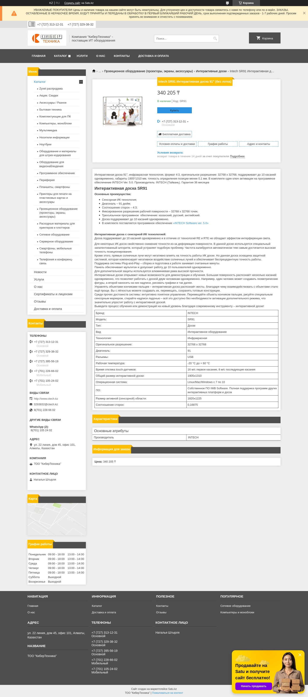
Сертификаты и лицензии (53, 294)
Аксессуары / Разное (52, 102)
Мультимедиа (48, 130)
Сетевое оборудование (54, 234)
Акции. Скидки (48, 95)
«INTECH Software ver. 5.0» (191, 223)
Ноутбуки (45, 144)
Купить (174, 110)
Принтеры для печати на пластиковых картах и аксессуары (55, 197)
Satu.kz (172, 689)
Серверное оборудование (56, 241)
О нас (100, 56)
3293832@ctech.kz (46, 404)
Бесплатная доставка (176, 134)
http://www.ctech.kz (46, 398)
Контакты (122, 56)
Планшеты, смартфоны (54, 187)
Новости (40, 272)
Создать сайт (72, 3)
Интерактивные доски (211, 71)
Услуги (82, 56)
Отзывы (40, 301)
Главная (38, 56)
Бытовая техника (50, 109)
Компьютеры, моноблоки (55, 123)
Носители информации (54, 137)
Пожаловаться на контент (167, 692)
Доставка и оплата (153, 56)
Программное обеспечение (57, 173)
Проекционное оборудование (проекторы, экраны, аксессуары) (148, 71)
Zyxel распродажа (51, 88)
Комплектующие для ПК (55, 116)
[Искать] (215, 38)
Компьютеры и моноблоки (237, 612)
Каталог (60, 56)
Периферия (47, 180)
